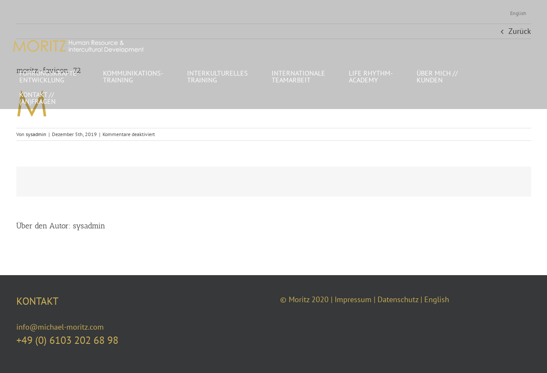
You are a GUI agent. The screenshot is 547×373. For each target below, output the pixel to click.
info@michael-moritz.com (60, 327)
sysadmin (36, 134)
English (436, 299)
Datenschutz (398, 299)
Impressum (353, 299)
